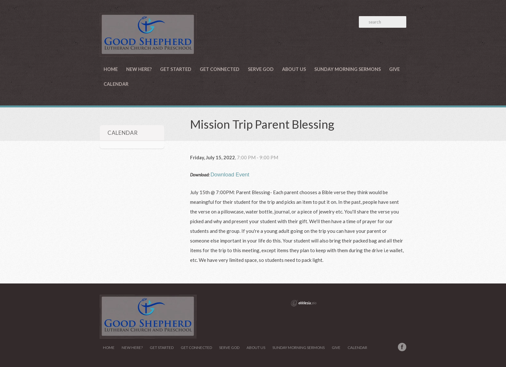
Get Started (175, 69)
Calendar (116, 84)
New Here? (139, 69)
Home (111, 69)
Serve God (261, 69)
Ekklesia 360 (304, 303)
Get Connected (219, 69)
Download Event (229, 174)
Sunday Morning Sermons (347, 69)
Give (394, 69)
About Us (294, 69)
